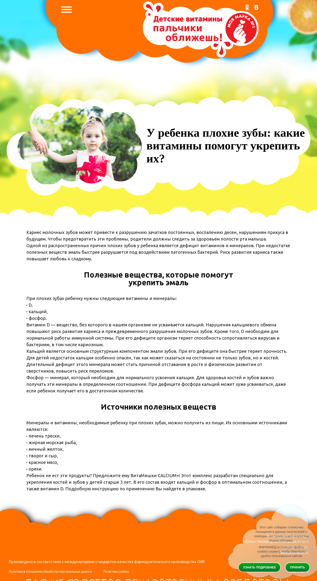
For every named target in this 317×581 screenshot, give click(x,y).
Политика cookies (116, 571)
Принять (297, 567)
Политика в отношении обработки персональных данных (50, 571)
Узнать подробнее (259, 567)
